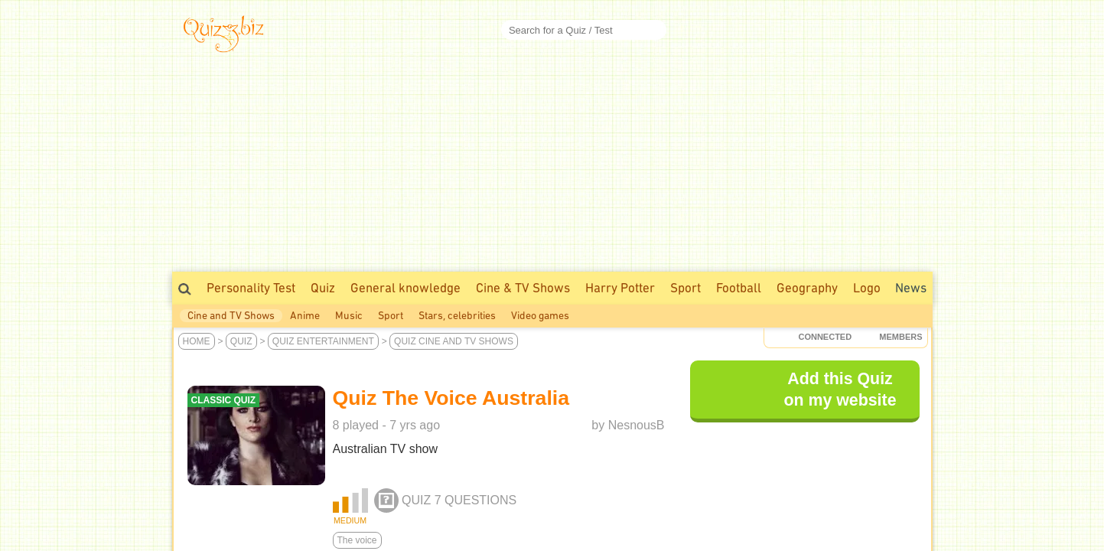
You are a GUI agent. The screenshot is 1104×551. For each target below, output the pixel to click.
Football (738, 287)
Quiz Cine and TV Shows (453, 341)
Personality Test (251, 287)
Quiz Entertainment (323, 341)
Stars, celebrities (457, 315)
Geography (807, 287)
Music (349, 315)
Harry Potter (620, 287)
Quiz (323, 287)
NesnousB (636, 425)
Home (196, 341)
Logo (867, 287)
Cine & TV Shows (523, 287)
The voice (357, 540)
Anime (305, 315)
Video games (540, 315)
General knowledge (405, 287)
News (911, 287)
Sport (685, 287)
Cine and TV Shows (231, 315)
